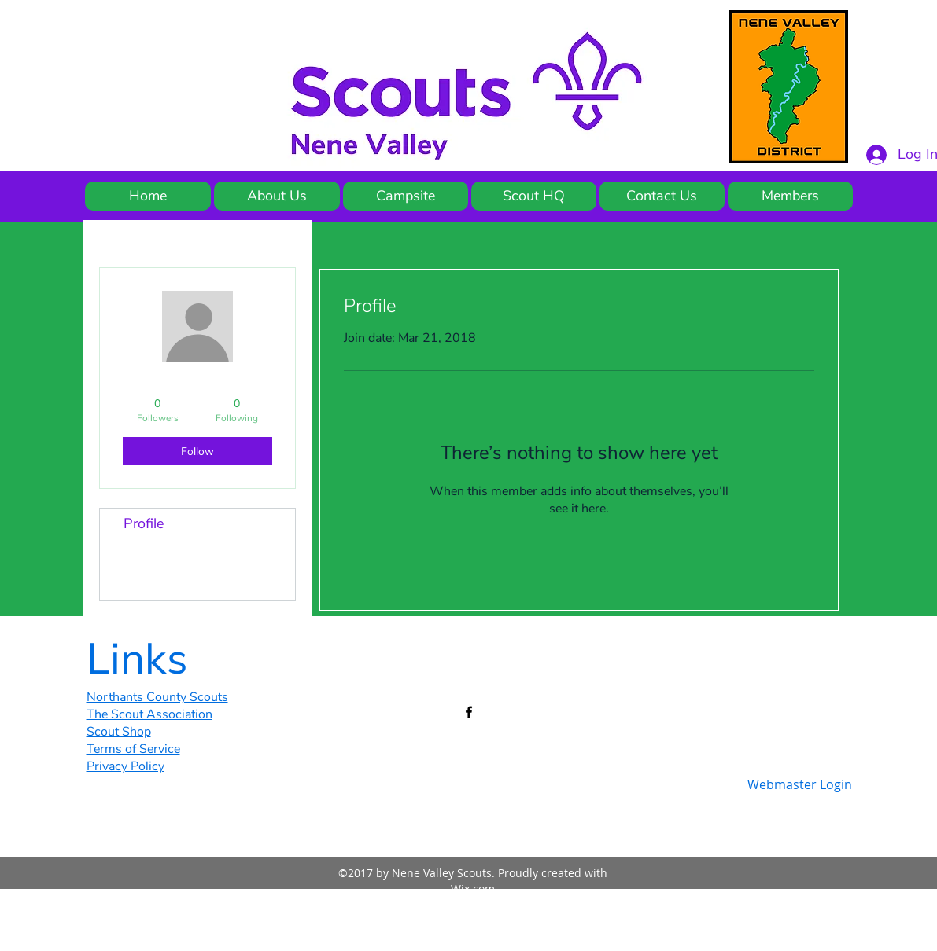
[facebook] (469, 712)
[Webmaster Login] (799, 784)
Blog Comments (174, 554)
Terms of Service (133, 749)
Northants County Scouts (157, 697)
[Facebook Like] (754, 653)
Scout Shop (119, 731)
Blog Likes (156, 584)
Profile (144, 523)
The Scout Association (149, 714)
